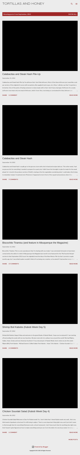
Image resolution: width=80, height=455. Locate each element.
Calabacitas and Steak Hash (17, 158)
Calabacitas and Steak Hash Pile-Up (21, 74)
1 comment (13, 95)
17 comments (14, 264)
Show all (72, 14)
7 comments (13, 179)
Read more (73, 95)
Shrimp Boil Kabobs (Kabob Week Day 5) (24, 327)
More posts (73, 439)
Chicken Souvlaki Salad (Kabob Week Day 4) (26, 411)
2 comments (13, 348)
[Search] (72, 3)
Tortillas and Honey (23, 3)
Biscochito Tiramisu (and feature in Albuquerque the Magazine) (35, 242)
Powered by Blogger (40, 447)
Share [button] (4, 95)
